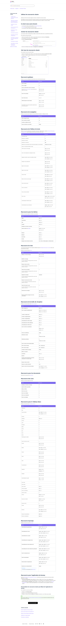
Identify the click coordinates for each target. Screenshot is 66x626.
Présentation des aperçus (14, 32)
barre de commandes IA (28, 89)
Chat (31, 250)
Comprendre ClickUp (23, 8)
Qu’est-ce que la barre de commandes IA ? (27, 611)
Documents (31, 375)
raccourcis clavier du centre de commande (35, 597)
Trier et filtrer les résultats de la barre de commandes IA (14, 44)
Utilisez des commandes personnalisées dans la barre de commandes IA (14, 21)
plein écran (33, 569)
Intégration (16, 8)
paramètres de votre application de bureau (30, 577)
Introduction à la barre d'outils (14, 25)
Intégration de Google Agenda (25, 615)
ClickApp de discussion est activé (46, 247)
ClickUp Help (12, 8)
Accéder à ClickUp (24, 623)
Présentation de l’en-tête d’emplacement (14, 35)
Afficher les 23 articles (13, 46)
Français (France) (32, 623)
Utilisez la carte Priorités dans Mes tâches (27, 613)
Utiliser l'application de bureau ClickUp (27, 609)
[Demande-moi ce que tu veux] (22, 5)
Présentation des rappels (14, 41)
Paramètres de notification (25, 617)
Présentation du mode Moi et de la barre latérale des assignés (14, 38)
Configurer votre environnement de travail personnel (14, 17)
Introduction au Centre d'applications (14, 30)
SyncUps (31, 522)
